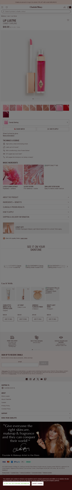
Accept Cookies (37, 484)
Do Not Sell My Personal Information (16, 484)
